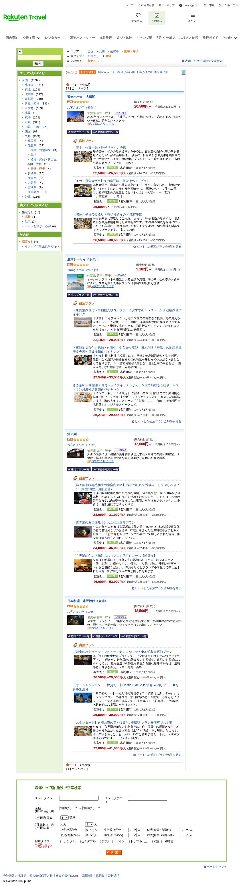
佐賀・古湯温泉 (41, 150)
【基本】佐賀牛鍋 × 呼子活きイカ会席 (99, 147)
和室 (156, 841)
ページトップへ (217, 866)
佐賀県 (114, 51)
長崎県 (32, 173)
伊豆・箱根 (32, 103)
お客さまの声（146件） (82, 445)
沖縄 (28, 196)
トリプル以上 (139, 841)
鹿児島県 (33, 192)
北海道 (29, 85)
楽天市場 (209, 5)
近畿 (28, 122)
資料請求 (113, 875)
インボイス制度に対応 (39, 246)
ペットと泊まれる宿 (38, 226)
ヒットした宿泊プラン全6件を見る (158, 754)
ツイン (120, 841)
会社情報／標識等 (14, 875)
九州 (102, 51)
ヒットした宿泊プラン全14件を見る (158, 588)
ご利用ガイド (146, 5)
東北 (28, 89)
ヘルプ (130, 5)
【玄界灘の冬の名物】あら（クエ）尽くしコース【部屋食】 (115, 555)
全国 (90, 51)
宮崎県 (32, 187)
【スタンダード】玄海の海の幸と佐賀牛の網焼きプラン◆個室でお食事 (122, 722)
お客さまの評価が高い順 (152, 72)
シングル (69, 841)
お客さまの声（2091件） (83, 270)
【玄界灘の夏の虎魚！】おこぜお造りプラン (104, 522)
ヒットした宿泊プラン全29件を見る (158, 421)
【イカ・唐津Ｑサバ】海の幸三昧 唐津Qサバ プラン (111, 181)
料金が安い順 (106, 72)
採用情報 (87, 875)
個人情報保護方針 (41, 875)
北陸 (28, 112)
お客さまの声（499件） (82, 107)
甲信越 (29, 108)
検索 (114, 852)
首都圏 (29, 98)
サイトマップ (167, 5)
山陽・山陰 (32, 126)
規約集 (100, 875)
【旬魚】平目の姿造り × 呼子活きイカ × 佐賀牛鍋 (107, 214)
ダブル (105, 841)
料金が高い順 (126, 72)
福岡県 (32, 140)
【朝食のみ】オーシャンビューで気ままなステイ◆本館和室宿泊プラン (122, 652)
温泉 (28, 221)
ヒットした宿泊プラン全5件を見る (158, 246)
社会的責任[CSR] (67, 875)
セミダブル (88, 841)
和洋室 (169, 841)
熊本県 (32, 178)
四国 (28, 131)
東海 (28, 117)
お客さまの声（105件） (82, 611)
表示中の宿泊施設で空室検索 (204, 61)
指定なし (93, 56)
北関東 (29, 94)
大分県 (32, 182)
